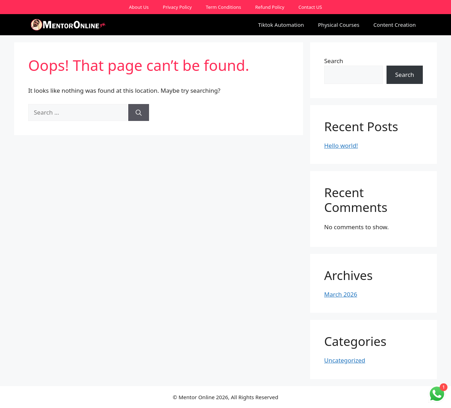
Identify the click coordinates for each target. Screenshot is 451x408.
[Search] (138, 112)
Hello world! (341, 145)
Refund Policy (269, 7)
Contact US (310, 7)
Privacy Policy (177, 7)
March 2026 (340, 294)
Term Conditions (223, 7)
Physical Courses (338, 24)
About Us (139, 7)
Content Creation (394, 24)
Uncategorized (344, 360)
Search (333, 61)
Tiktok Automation (281, 24)
